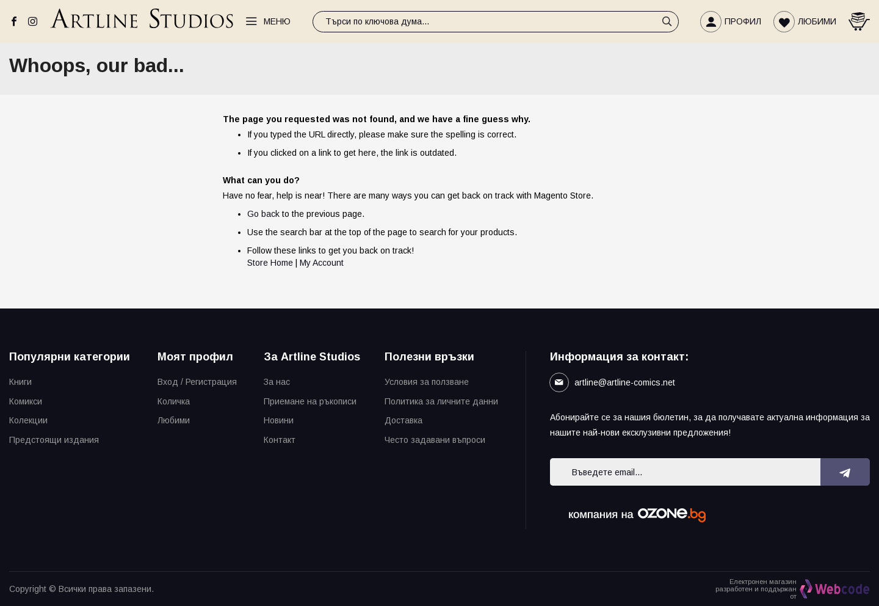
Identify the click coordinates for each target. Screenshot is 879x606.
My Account (322, 263)
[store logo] (141, 21)
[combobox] (496, 21)
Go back (263, 214)
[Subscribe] (845, 472)
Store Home (270, 263)
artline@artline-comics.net (624, 382)
